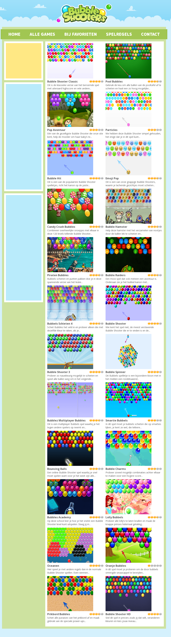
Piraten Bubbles (57, 275)
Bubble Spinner (116, 372)
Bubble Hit (54, 178)
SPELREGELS (119, 34)
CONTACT (150, 34)
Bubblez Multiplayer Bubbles (66, 420)
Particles (111, 130)
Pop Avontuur (56, 130)
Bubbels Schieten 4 (59, 323)
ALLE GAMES (42, 34)
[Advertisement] (23, 60)
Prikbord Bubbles (58, 614)
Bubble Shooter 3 (58, 372)
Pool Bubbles (114, 81)
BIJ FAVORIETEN (80, 34)
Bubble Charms (116, 469)
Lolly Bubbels (114, 517)
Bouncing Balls (57, 469)
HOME (14, 34)
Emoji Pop (112, 178)
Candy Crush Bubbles (61, 227)
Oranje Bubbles (116, 566)
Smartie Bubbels (117, 420)
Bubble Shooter (116, 323)
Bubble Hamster (116, 227)
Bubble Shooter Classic (62, 81)
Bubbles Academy (59, 517)
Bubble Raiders (115, 275)
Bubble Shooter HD (118, 614)
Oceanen (53, 566)
